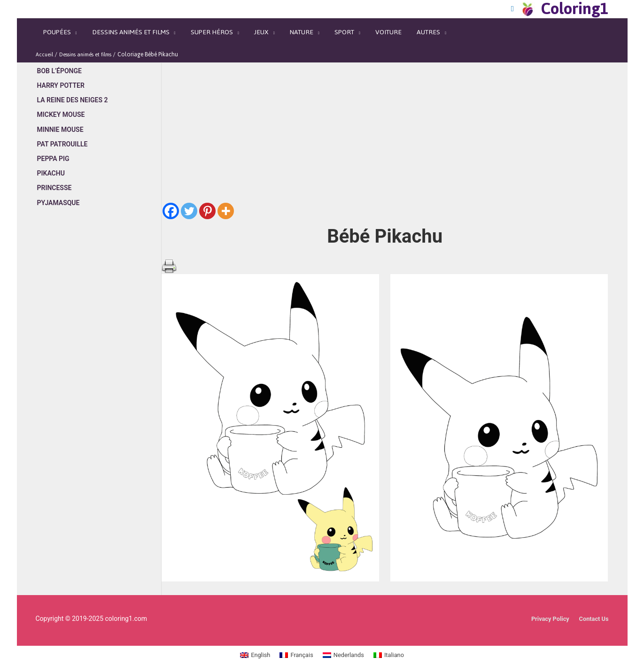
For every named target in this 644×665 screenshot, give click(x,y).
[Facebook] (171, 197)
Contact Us (592, 604)
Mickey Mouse (61, 101)
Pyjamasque (58, 190)
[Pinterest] (207, 197)
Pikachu (51, 160)
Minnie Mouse (60, 116)
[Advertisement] (98, 362)
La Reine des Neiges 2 (72, 86)
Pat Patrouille (62, 131)
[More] (225, 197)
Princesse (54, 175)
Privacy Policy (545, 604)
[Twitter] (189, 197)
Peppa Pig (53, 145)
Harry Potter (61, 72)
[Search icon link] (518, 8)
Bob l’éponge (59, 57)
